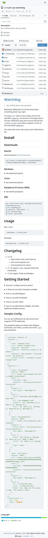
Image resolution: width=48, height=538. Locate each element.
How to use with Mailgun (15, 293)
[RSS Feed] (2, 11)
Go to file (23, 45)
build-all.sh (8, 69)
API (32, 536)
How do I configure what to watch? (19, 285)
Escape (42, 93)
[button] (16, 45)
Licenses (26, 536)
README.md (8, 84)
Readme (5, 32)
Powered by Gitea (9, 533)
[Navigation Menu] (45, 2)
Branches (24, 41)
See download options (14, 173)
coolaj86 (7, 8)
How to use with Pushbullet (16, 298)
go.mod (7, 77)
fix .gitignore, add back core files (28, 58)
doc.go (6, 73)
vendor (6, 61)
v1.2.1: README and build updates (28, 69)
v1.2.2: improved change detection (24, 50)
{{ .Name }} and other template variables (21, 289)
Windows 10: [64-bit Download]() (24, 173)
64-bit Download (23, 155)
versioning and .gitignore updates (28, 61)
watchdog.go (8, 88)
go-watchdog (19, 8)
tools (6, 58)
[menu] (18, 536)
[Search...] (45, 21)
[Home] (4, 2)
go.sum (6, 80)
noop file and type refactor (26, 80)
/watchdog (9, 54)
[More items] (45, 15)
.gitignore (7, 65)
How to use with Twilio (14, 302)
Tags (39, 41)
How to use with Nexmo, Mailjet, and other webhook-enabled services (21, 307)
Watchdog (12, 99)
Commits (9, 41)
